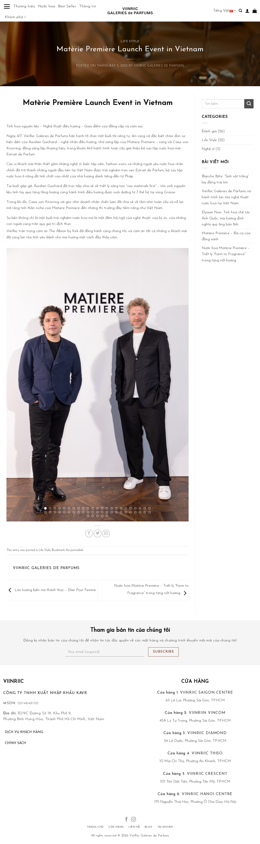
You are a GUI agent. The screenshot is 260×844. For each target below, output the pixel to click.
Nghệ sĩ (208, 149)
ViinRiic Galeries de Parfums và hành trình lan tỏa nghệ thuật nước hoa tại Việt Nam (226, 197)
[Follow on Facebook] (126, 819)
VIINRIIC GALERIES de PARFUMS (159, 65)
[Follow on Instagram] (133, 819)
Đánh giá (209, 131)
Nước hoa (46, 6)
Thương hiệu (24, 6)
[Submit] (249, 103)
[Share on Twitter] (97, 533)
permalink (77, 550)
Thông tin (87, 6)
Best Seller (67, 6)
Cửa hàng (195, 681)
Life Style (130, 41)
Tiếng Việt (224, 11)
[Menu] (6, 6)
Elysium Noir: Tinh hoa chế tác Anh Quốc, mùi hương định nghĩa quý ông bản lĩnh (226, 218)
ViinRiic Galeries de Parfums (149, 835)
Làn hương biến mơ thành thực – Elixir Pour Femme (51, 590)
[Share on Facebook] (89, 533)
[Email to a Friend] (106, 533)
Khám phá (15, 17)
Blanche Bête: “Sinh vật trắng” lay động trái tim (225, 179)
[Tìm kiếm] (240, 10)
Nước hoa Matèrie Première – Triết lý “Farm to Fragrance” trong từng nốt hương (226, 254)
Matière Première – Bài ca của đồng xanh (226, 236)
